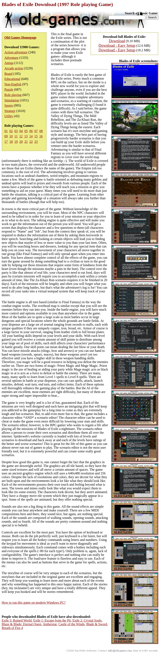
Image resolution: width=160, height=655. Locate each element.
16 (40, 136)
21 (26, 141)
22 (31, 141)
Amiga (9, 63)
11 (16, 136)
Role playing (12, 95)
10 (11, 136)
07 (36, 131)
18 (11, 141)
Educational (12, 79)
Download (117, 41)
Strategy (9, 111)
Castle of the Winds (71, 624)
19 (16, 141)
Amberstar (50, 624)
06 (31, 131)
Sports (8, 105)
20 (21, 141)
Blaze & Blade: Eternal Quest (21, 624)
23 (36, 141)
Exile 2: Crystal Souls (87, 620)
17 (6, 141)
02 (11, 131)
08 (41, 131)
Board (8, 73)
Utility (8, 116)
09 (6, 136)
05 (26, 131)
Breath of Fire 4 (12, 628)
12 (20, 136)
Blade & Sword (96, 624)
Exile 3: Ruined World (17, 620)
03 (16, 131)
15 (36, 136)
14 (30, 136)
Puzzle (8, 89)
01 (6, 131)
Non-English (12, 84)
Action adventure (16, 52)
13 (26, 136)
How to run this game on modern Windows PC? (34, 602)
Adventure (11, 57)
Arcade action (13, 68)
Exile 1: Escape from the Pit (52, 620)
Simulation (11, 100)
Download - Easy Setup (117, 45)
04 (21, 131)
